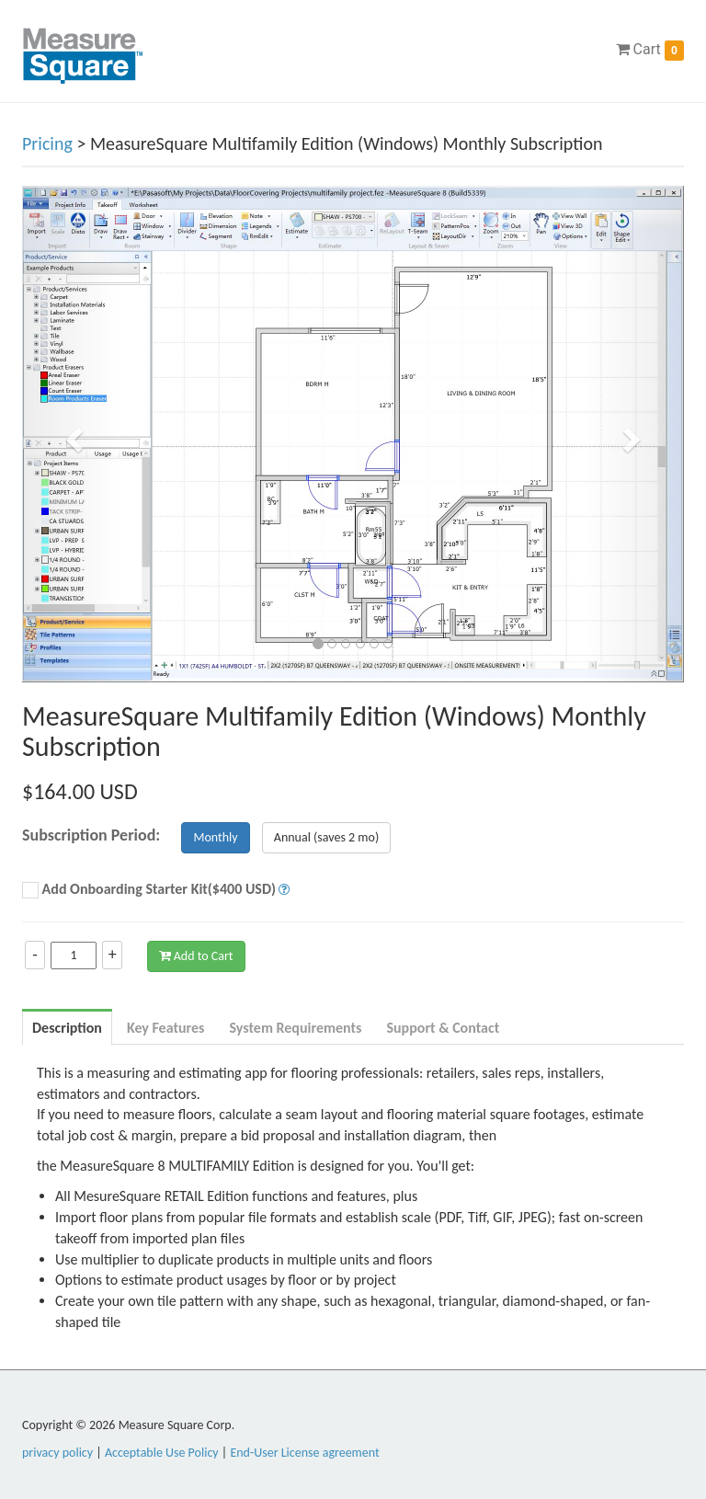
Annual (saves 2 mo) (326, 837)
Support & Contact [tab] (442, 1027)
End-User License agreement (304, 1452)
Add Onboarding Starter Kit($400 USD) (149, 890)
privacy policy (57, 1452)
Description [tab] (67, 1027)
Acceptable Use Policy (162, 1452)
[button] (71, 434)
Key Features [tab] (166, 1027)
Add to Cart (196, 956)
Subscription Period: (91, 835)
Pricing (47, 143)
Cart (650, 50)
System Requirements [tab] (295, 1027)
